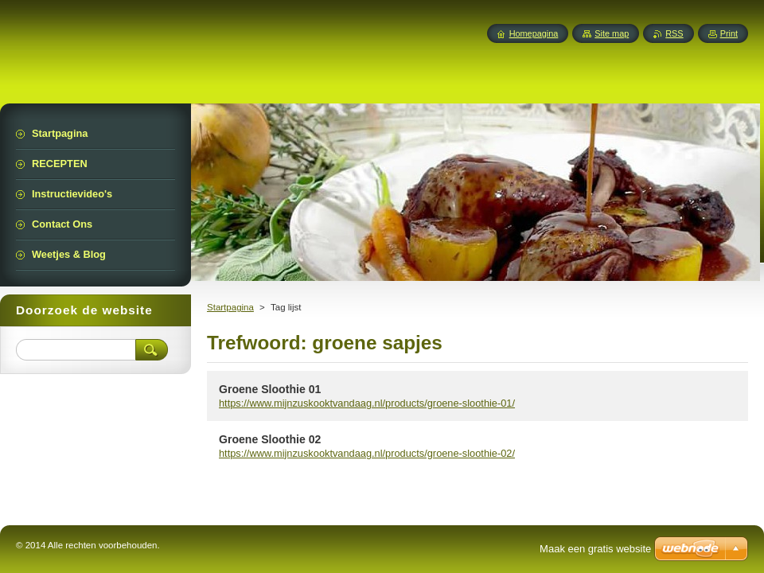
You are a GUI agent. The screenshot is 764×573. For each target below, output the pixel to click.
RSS (674, 33)
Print (729, 33)
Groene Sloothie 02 (270, 439)
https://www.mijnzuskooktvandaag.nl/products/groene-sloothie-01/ (367, 403)
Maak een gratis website (595, 549)
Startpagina (230, 307)
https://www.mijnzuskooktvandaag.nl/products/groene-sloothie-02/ (367, 453)
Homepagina (534, 33)
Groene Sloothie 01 (270, 389)
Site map (611, 33)
